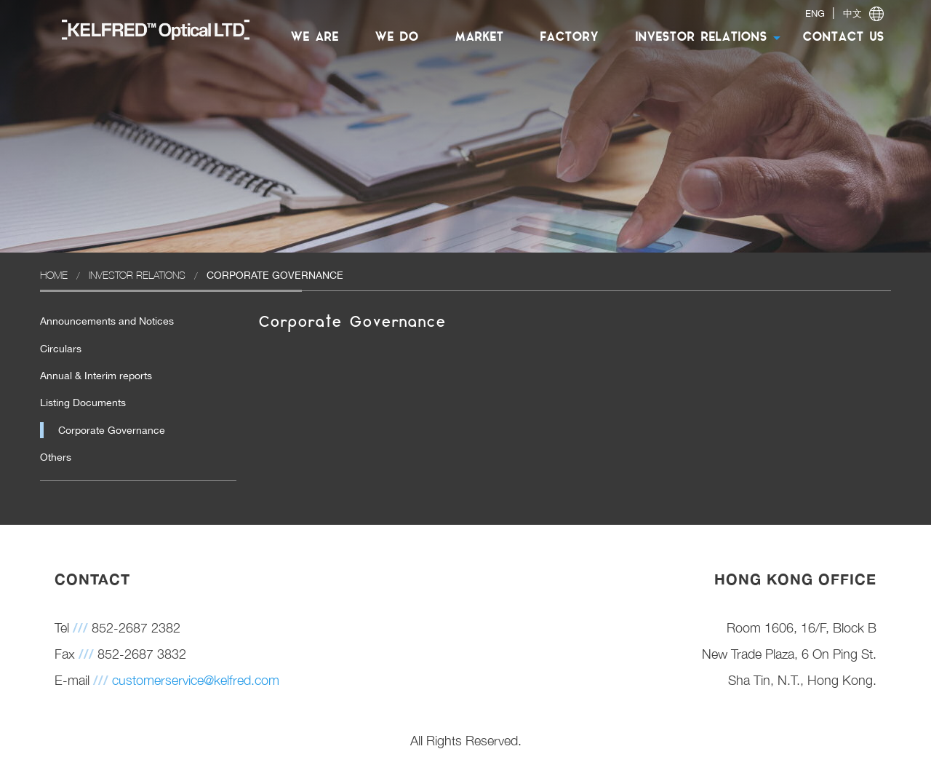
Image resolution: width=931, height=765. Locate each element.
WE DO (396, 37)
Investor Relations (137, 275)
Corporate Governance (111, 430)
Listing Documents (83, 402)
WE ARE (314, 37)
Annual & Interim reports (96, 375)
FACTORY (569, 37)
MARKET (479, 37)
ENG (815, 13)
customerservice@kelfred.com (195, 680)
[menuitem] (148, 29)
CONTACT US (843, 37)
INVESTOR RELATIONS (701, 37)
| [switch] (844, 13)
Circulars (60, 348)
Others (55, 457)
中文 (852, 13)
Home (54, 275)
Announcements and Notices (107, 321)
